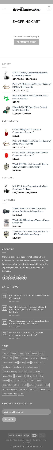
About (9, 440)
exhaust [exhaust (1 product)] (38, 371)
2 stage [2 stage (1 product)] (5, 354)
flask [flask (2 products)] (35, 376)
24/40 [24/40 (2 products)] (41, 354)
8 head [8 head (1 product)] (34, 354)
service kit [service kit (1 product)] (23, 389)
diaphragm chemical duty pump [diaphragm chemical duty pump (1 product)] (26, 367)
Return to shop (26, 42)
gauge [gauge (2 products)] (5, 380)
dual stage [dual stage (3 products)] (28, 371)
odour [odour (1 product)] (39, 380)
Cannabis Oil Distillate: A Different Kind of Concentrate (29, 296)
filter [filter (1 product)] (29, 376)
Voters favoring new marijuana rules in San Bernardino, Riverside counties (29, 322)
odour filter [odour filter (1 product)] (7, 385)
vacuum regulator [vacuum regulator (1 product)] (10, 394)
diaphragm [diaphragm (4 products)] (7, 367)
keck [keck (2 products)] (19, 380)
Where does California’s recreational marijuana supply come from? (26, 333)
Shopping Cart (26, 21)
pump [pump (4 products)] (31, 385)
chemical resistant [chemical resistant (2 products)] (10, 362)
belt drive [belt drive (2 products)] (34, 358)
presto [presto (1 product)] (24, 385)
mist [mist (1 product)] (32, 380)
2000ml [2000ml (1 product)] (25, 358)
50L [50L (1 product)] (11, 358)
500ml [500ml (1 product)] (17, 358)
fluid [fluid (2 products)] (41, 376)
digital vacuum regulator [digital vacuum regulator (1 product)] (12, 371)
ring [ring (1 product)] (47, 385)
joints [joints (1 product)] (12, 380)
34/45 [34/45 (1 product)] (5, 358)
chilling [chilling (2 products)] (22, 362)
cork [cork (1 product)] (42, 362)
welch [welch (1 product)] (21, 394)
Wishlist (27, 442)
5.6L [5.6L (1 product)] (27, 354)
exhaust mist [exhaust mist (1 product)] (20, 376)
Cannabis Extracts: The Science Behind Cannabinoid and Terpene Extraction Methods (27, 309)
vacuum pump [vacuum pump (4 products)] (44, 389)
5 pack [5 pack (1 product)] (21, 354)
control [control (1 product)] (35, 362)
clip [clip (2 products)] (28, 362)
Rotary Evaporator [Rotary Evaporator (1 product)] (10, 389)
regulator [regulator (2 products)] (39, 385)
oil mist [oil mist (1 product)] (16, 385)
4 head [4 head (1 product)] (13, 354)
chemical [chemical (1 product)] (43, 358)
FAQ (45, 440)
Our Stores (19, 440)
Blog (28, 440)
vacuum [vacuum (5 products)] (33, 389)
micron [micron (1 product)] (25, 380)
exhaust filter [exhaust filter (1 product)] (8, 376)
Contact (37, 440)
